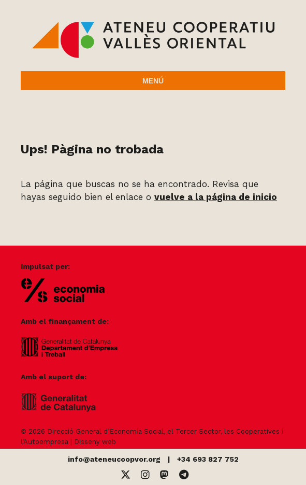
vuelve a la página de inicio (215, 197)
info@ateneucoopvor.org (114, 459)
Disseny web (95, 442)
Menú (153, 81)
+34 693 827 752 (208, 459)
